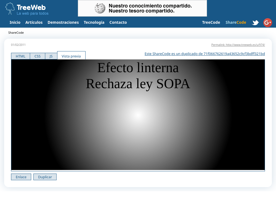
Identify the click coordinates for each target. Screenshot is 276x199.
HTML (20, 56)
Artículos (34, 22)
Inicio (15, 22)
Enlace (21, 176)
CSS (37, 56)
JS (51, 56)
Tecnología (94, 22)
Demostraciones (63, 22)
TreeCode (211, 22)
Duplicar (45, 176)
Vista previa (71, 56)
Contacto (118, 22)
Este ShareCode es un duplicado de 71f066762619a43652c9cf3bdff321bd (205, 53)
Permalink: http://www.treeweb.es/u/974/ (238, 45)
